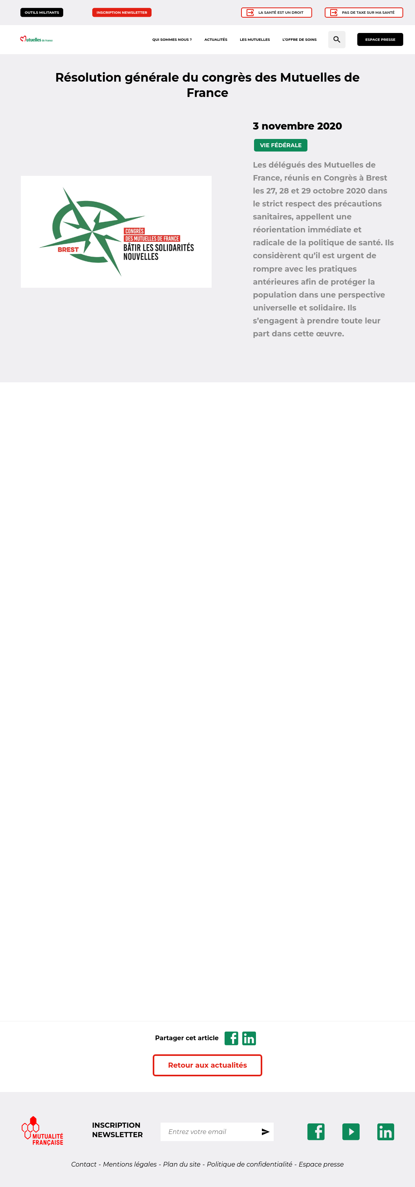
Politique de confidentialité (250, 1164)
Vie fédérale (281, 145)
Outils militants (42, 12)
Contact (84, 1164)
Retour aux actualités (207, 1065)
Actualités (216, 39)
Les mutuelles (255, 39)
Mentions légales (130, 1164)
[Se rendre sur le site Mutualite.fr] (42, 1132)
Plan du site (181, 1164)
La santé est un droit (280, 12)
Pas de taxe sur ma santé (368, 12)
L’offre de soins (299, 39)
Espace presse (380, 39)
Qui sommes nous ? (172, 39)
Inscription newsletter (122, 12)
